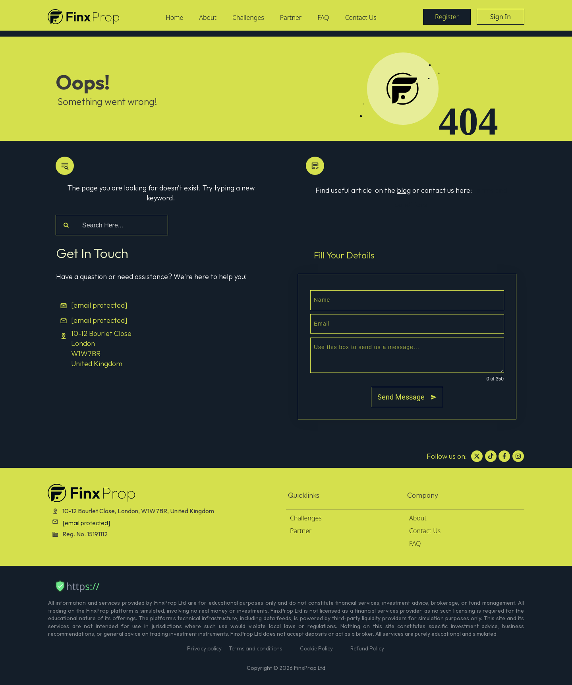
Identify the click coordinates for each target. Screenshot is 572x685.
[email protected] (86, 523)
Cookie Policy (316, 648)
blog (404, 190)
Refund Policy (367, 648)
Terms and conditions (255, 648)
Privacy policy (204, 648)
